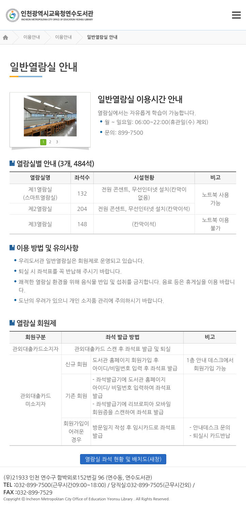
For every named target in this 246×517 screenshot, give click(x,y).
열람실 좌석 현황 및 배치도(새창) (123, 459)
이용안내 (31, 37)
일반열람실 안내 (102, 37)
